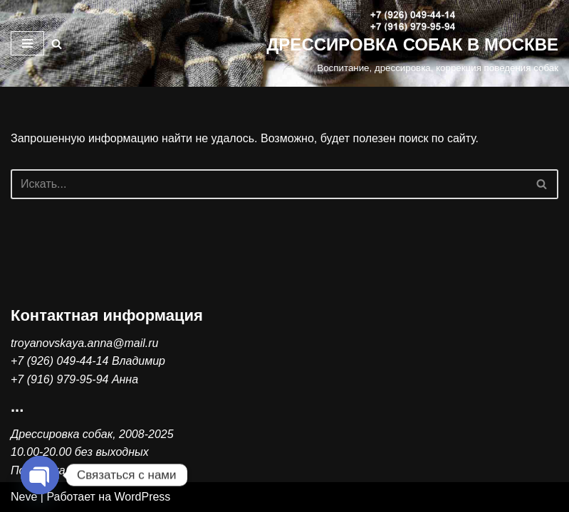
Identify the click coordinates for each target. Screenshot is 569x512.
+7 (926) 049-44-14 (59, 361)
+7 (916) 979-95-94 (59, 379)
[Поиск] (56, 43)
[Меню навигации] (27, 43)
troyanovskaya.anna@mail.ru (84, 343)
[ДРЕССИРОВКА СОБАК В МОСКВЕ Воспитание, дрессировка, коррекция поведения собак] (412, 43)
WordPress (143, 497)
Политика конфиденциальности (99, 470)
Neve (24, 497)
